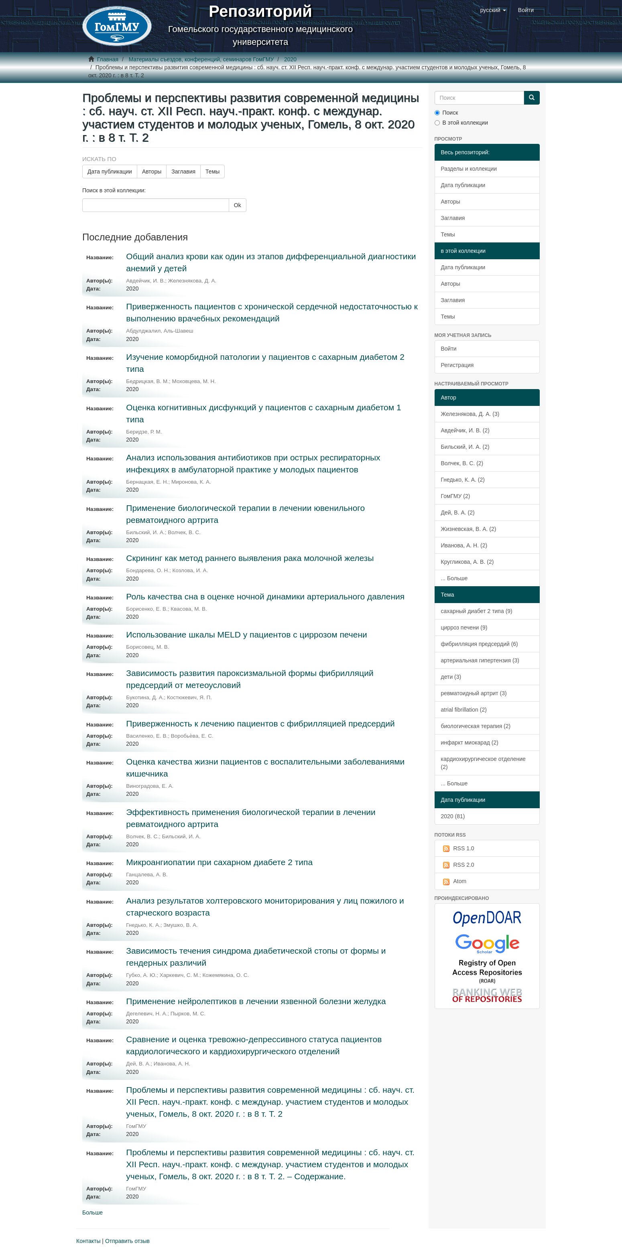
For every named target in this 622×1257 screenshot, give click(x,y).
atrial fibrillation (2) (464, 709)
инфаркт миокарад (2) (469, 742)
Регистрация (457, 365)
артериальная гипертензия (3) (480, 660)
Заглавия (183, 171)
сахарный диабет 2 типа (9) (476, 611)
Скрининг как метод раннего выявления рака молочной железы (250, 558)
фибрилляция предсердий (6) (479, 644)
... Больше (454, 578)
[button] (493, 10)
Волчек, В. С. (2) (462, 463)
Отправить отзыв (127, 1241)
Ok (237, 205)
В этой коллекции (461, 122)
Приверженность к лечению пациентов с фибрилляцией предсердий (260, 723)
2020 (290, 59)
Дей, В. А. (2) (458, 512)
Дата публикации (109, 171)
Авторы (151, 171)
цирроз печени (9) (464, 627)
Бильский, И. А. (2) (465, 447)
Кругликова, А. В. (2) (467, 562)
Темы (212, 171)
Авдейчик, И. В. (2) (465, 430)
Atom (454, 881)
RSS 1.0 (457, 848)
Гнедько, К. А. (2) (463, 479)
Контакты (88, 1241)
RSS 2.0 (457, 865)
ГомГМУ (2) (455, 496)
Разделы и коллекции (469, 168)
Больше (92, 1212)
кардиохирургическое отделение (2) (483, 763)
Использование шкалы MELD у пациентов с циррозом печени (246, 634)
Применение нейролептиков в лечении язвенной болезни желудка (256, 1001)
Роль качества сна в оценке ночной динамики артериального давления (265, 596)
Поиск (446, 112)
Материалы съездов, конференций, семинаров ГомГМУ (201, 59)
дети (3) (451, 677)
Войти (449, 348)
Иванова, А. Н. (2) (464, 545)
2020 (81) (453, 816)
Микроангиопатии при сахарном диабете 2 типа (219, 862)
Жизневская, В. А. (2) (468, 529)
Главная (107, 59)
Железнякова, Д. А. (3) (470, 414)
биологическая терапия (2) (476, 726)
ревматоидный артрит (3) (474, 693)
